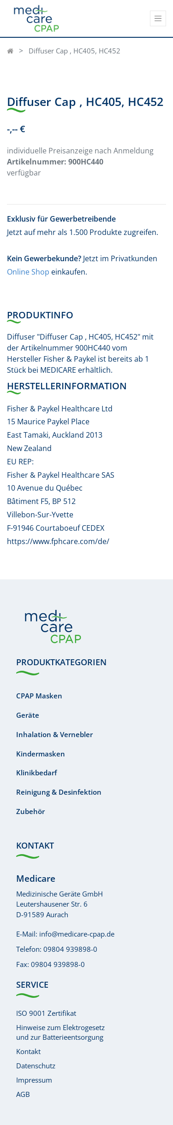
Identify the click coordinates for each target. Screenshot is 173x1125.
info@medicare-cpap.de (76, 933)
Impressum (34, 1079)
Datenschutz (35, 1065)
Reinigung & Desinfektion (58, 792)
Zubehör (30, 811)
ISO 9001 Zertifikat (46, 1013)
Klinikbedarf (36, 772)
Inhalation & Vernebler (54, 734)
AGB (23, 1094)
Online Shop (28, 272)
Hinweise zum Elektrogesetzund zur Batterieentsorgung (60, 1032)
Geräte (27, 715)
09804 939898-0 (70, 949)
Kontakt (28, 1051)
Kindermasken (40, 753)
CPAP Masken (39, 695)
